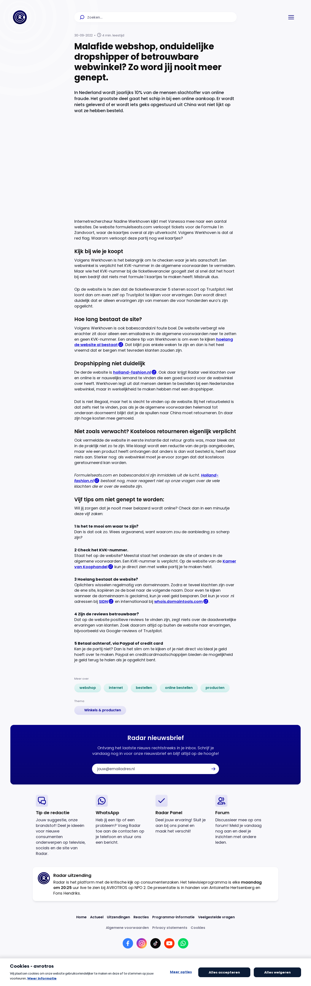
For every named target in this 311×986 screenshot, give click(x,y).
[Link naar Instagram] (141, 943)
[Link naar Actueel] (96, 917)
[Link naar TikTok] (155, 943)
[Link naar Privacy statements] (169, 927)
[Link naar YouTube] (169, 943)
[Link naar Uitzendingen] (118, 917)
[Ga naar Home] (20, 17)
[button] (291, 17)
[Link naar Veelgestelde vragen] (216, 917)
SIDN (103, 601)
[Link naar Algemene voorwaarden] (127, 927)
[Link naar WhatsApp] (183, 943)
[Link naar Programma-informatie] (173, 917)
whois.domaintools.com (178, 601)
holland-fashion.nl (132, 372)
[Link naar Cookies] (198, 927)
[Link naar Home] (81, 917)
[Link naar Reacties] (141, 917)
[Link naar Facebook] (128, 943)
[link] (87, 687)
